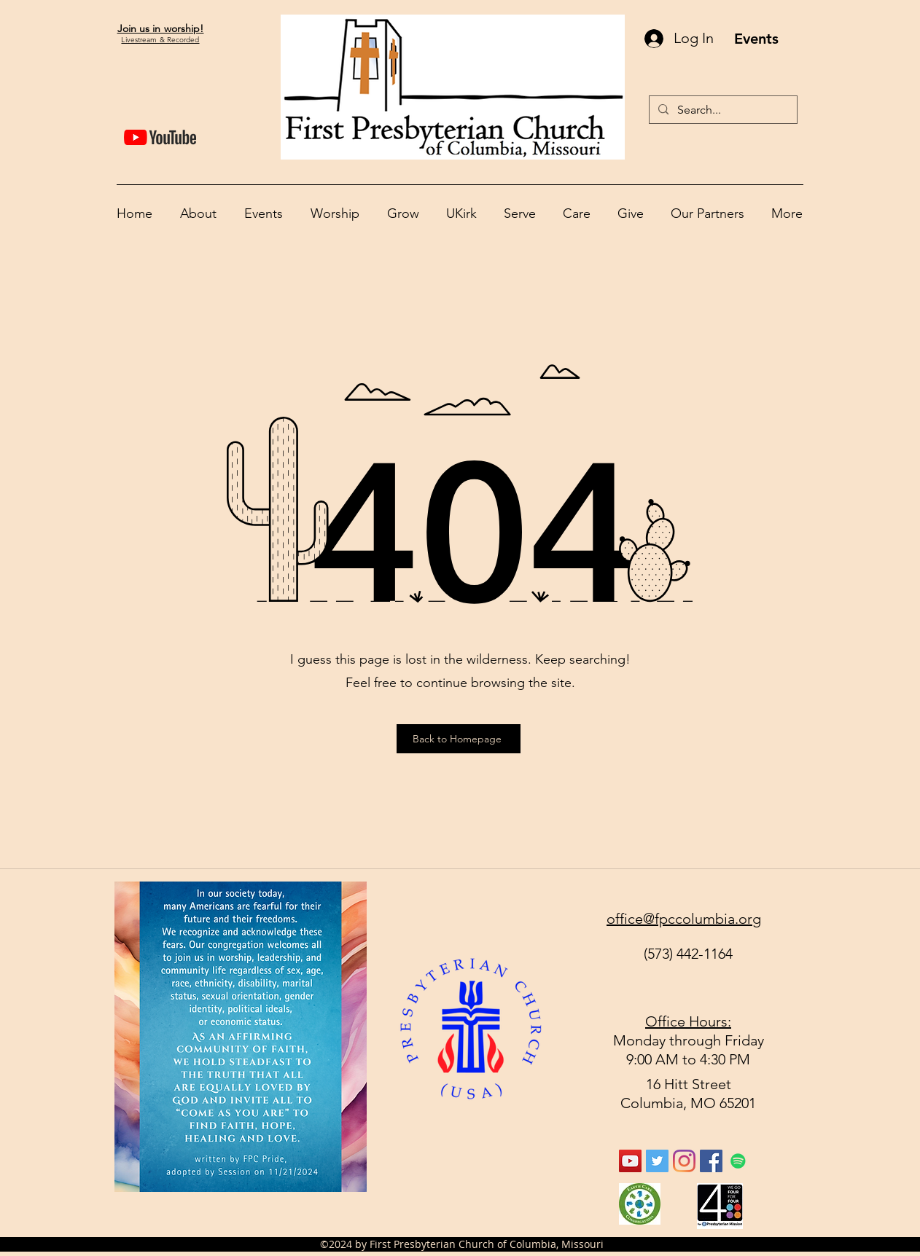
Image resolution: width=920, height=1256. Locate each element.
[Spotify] (738, 1161)
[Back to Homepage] (459, 738)
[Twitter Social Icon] (657, 1161)
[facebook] (711, 1161)
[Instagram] (684, 1161)
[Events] (756, 38)
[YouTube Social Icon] (630, 1161)
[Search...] (721, 109)
